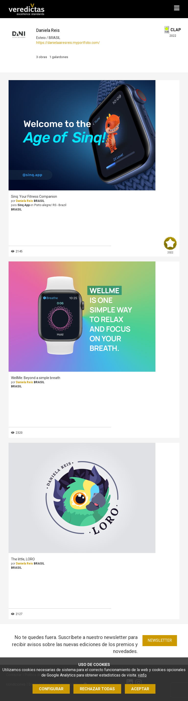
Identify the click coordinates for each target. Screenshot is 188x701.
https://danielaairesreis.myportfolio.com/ (68, 43)
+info (142, 675)
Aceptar (140, 689)
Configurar (51, 689)
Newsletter (160, 640)
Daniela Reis (24, 201)
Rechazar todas (97, 689)
